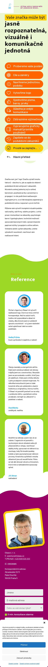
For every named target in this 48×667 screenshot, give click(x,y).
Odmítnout (24, 651)
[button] (44, 622)
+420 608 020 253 (22, 559)
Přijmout (24, 645)
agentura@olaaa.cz (15, 556)
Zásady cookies (13, 663)
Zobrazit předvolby (24, 658)
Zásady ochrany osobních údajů (29, 663)
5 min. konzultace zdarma (19, 614)
